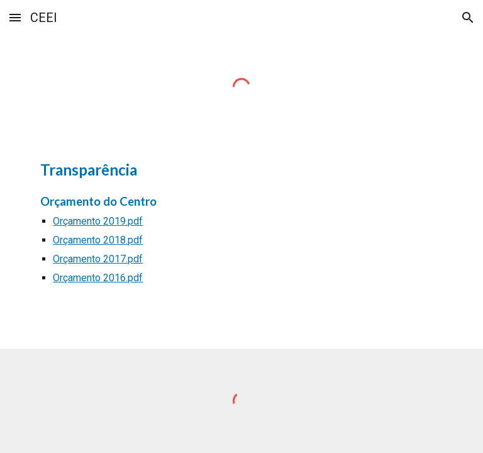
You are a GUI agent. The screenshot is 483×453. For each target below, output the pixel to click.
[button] (15, 17)
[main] (241, 228)
